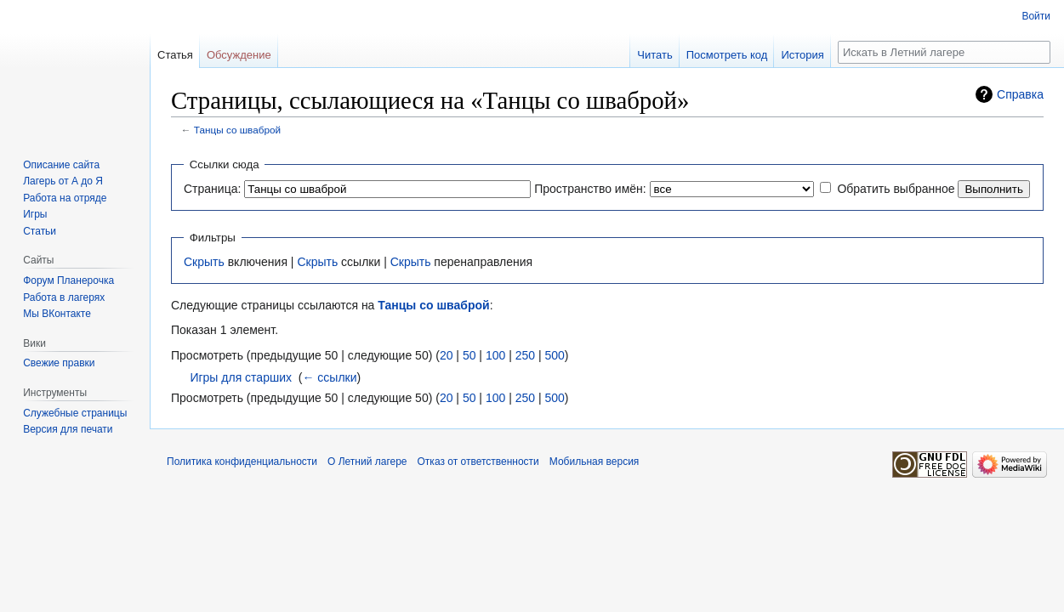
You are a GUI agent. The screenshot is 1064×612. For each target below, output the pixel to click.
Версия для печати (67, 429)
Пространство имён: (590, 189)
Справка (1020, 94)
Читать (654, 54)
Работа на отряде (64, 198)
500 (554, 355)
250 (525, 355)
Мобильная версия (594, 462)
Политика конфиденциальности (242, 462)
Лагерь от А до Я (63, 181)
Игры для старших (241, 377)
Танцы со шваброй (237, 129)
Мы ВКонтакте (57, 314)
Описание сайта (61, 165)
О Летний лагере (367, 462)
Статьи (39, 231)
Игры (35, 214)
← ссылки (329, 377)
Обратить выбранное (895, 189)
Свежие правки (58, 363)
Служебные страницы (75, 413)
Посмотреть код (727, 54)
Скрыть (204, 262)
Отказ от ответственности (478, 462)
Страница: (212, 189)
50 (469, 355)
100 (495, 355)
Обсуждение (239, 54)
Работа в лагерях (64, 297)
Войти (1035, 16)
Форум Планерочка (68, 280)
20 (446, 355)
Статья (175, 54)
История (802, 54)
